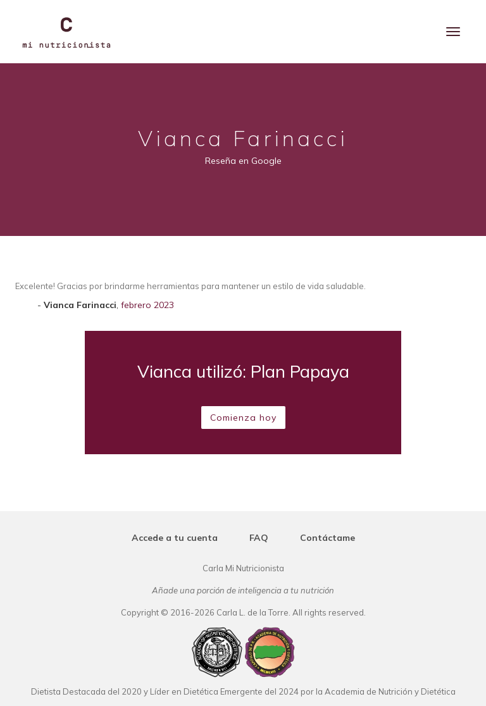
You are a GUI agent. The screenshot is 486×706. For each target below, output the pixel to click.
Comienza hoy (243, 417)
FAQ (258, 537)
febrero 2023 (147, 305)
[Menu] (453, 31)
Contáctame (327, 537)
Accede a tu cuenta (175, 537)
